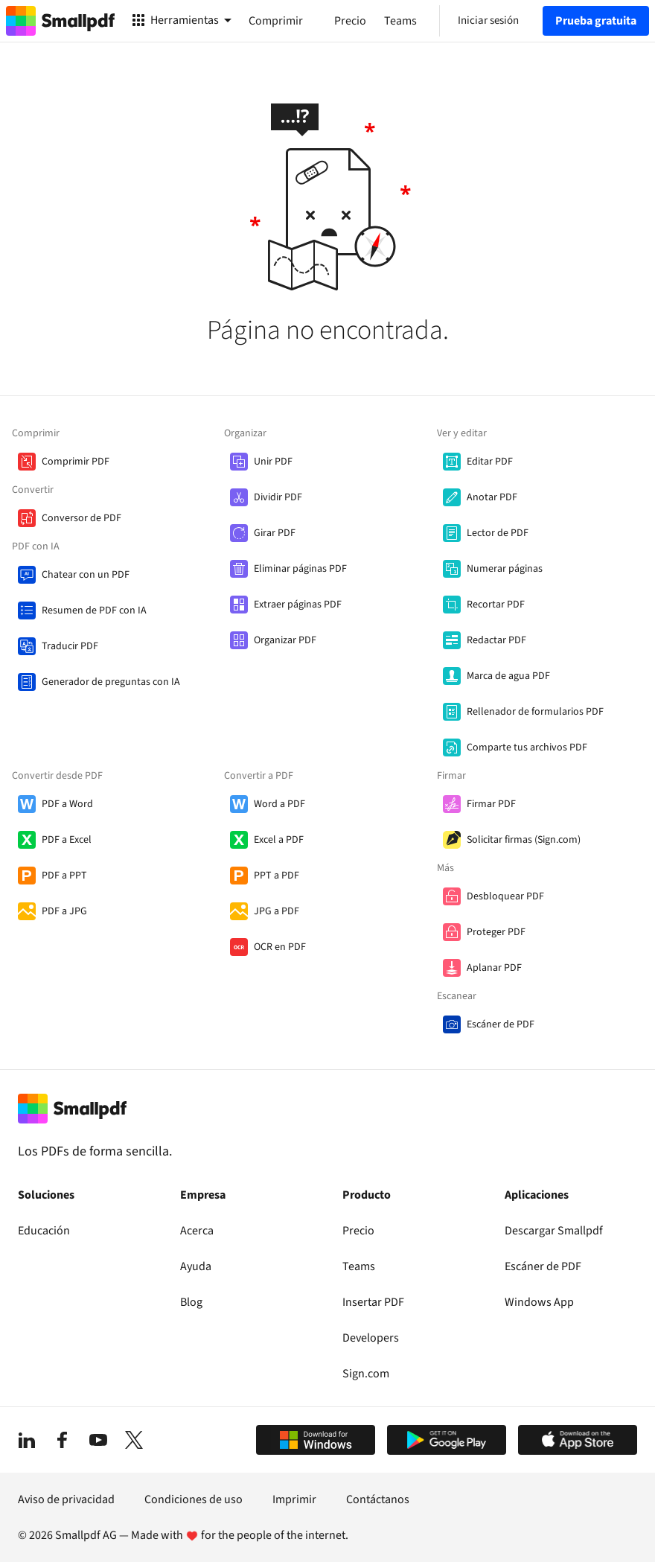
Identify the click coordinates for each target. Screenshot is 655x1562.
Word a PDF (279, 804)
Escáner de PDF (500, 1024)
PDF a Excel (67, 839)
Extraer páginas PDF (298, 604)
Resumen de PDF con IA (94, 610)
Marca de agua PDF (508, 676)
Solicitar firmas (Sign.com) (524, 839)
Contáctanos (377, 1499)
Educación (44, 1230)
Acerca (197, 1230)
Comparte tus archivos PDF (527, 747)
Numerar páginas (505, 568)
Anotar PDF (492, 497)
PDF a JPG (64, 911)
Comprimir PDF (75, 461)
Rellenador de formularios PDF (535, 711)
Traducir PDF (70, 646)
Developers (370, 1338)
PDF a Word (67, 804)
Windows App (539, 1302)
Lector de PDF (497, 533)
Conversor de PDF (81, 518)
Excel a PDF (279, 839)
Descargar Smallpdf (554, 1230)
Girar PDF (274, 533)
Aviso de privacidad (66, 1499)
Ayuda (195, 1266)
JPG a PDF (276, 911)
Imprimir (294, 1499)
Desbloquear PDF (505, 896)
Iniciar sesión (488, 20)
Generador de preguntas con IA (111, 682)
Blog (191, 1302)
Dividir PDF (278, 497)
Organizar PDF (285, 640)
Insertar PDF (373, 1302)
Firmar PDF (491, 804)
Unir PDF (273, 461)
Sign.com (365, 1373)
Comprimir (276, 21)
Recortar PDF (496, 604)
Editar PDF (490, 461)
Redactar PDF (496, 640)
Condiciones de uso (193, 1499)
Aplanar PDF (494, 967)
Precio (358, 1230)
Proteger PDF (496, 932)
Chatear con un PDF (86, 574)
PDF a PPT (64, 875)
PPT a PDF (276, 875)
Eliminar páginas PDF (300, 568)
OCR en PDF (280, 947)
